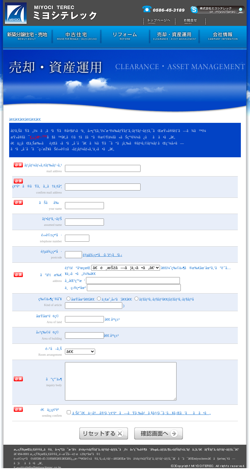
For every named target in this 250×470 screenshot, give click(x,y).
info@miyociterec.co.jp (43, 467)
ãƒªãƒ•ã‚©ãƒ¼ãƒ (125, 38)
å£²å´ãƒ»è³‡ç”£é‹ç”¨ (174, 38)
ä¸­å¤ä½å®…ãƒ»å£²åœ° (76, 38)
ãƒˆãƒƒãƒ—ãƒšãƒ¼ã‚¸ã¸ (157, 13)
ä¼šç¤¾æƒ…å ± (224, 38)
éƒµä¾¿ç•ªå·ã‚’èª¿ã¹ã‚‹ (102, 255)
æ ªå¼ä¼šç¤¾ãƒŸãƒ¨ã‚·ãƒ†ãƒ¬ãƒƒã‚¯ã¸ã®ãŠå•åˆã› (192, 13)
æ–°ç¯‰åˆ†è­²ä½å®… (26, 38)
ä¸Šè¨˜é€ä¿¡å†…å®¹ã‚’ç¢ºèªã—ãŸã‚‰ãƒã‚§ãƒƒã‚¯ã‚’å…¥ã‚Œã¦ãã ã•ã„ (139, 412)
